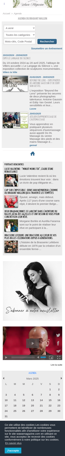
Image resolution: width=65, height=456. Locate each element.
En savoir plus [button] (13, 443)
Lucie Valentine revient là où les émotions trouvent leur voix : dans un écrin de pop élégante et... (39, 179)
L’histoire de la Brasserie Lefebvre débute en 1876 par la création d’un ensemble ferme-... (40, 246)
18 (15, 405)
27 (32, 410)
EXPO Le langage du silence (17, 58)
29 (50, 410)
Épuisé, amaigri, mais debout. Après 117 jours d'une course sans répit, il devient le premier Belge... (40, 200)
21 (41, 405)
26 (23, 410)
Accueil (6, 13)
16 (58, 400)
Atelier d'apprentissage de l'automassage (43, 118)
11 (15, 400)
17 (6, 405)
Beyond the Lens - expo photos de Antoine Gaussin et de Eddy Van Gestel (45, 83)
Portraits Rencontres (14, 164)
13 (32, 400)
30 (58, 410)
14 (41, 400)
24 (6, 410)
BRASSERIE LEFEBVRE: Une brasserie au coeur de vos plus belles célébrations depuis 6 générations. (31, 237)
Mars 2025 (32, 378)
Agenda (18, 13)
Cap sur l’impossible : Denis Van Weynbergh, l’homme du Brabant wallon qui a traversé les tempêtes (31, 191)
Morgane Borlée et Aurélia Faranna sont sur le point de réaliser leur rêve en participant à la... (40, 224)
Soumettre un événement (46, 48)
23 (58, 405)
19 (23, 405)
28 (41, 410)
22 (50, 405)
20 (32, 405)
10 (6, 400)
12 (23, 400)
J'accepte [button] (13, 450)
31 (6, 416)
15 (50, 400)
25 (15, 410)
